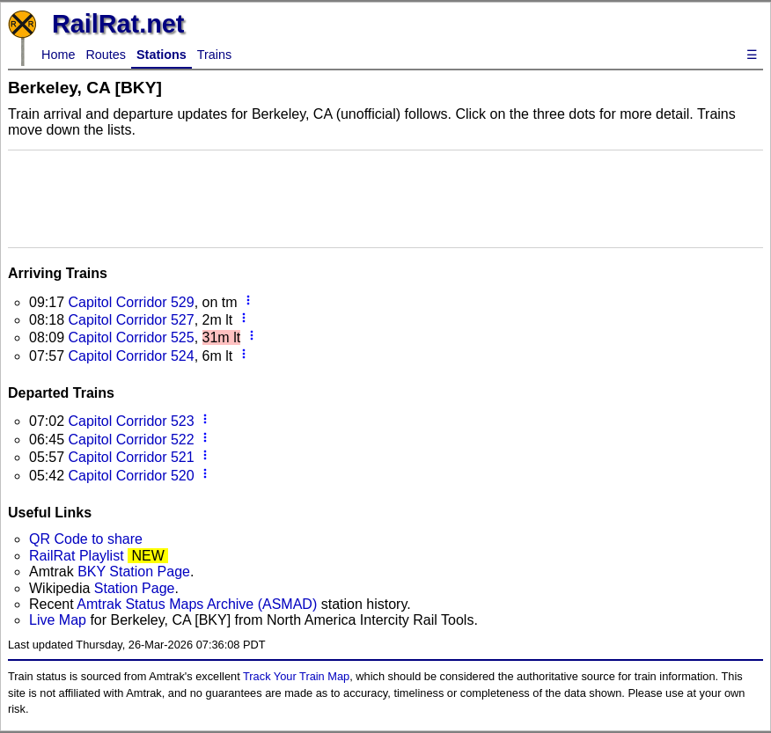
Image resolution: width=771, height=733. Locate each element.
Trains (214, 55)
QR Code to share (86, 538)
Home (58, 55)
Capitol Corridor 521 (131, 457)
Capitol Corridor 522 (131, 439)
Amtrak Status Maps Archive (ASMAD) (197, 604)
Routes (105, 55)
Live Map (59, 619)
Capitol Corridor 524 (131, 355)
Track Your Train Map (296, 676)
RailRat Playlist (76, 555)
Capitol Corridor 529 (131, 302)
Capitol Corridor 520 (131, 475)
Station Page (134, 588)
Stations (161, 55)
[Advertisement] (385, 197)
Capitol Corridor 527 (131, 319)
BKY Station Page (133, 571)
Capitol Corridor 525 (131, 337)
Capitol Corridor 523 (131, 421)
